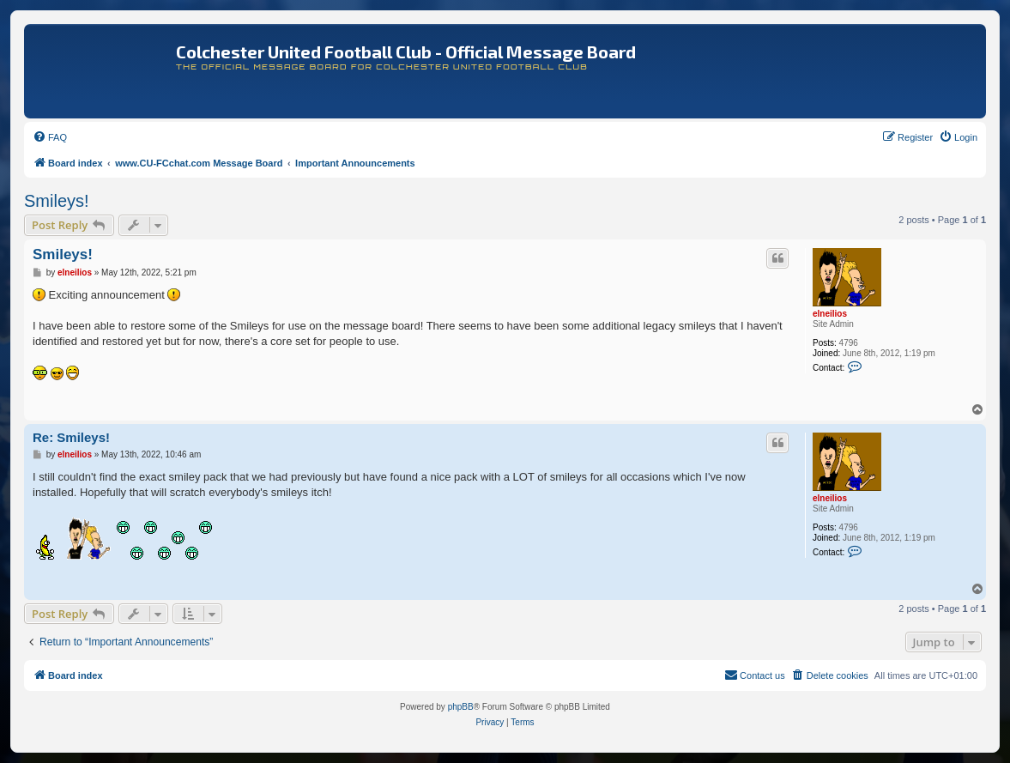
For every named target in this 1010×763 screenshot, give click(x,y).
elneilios (830, 313)
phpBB (461, 707)
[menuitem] (50, 137)
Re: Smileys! (71, 437)
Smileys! (56, 200)
